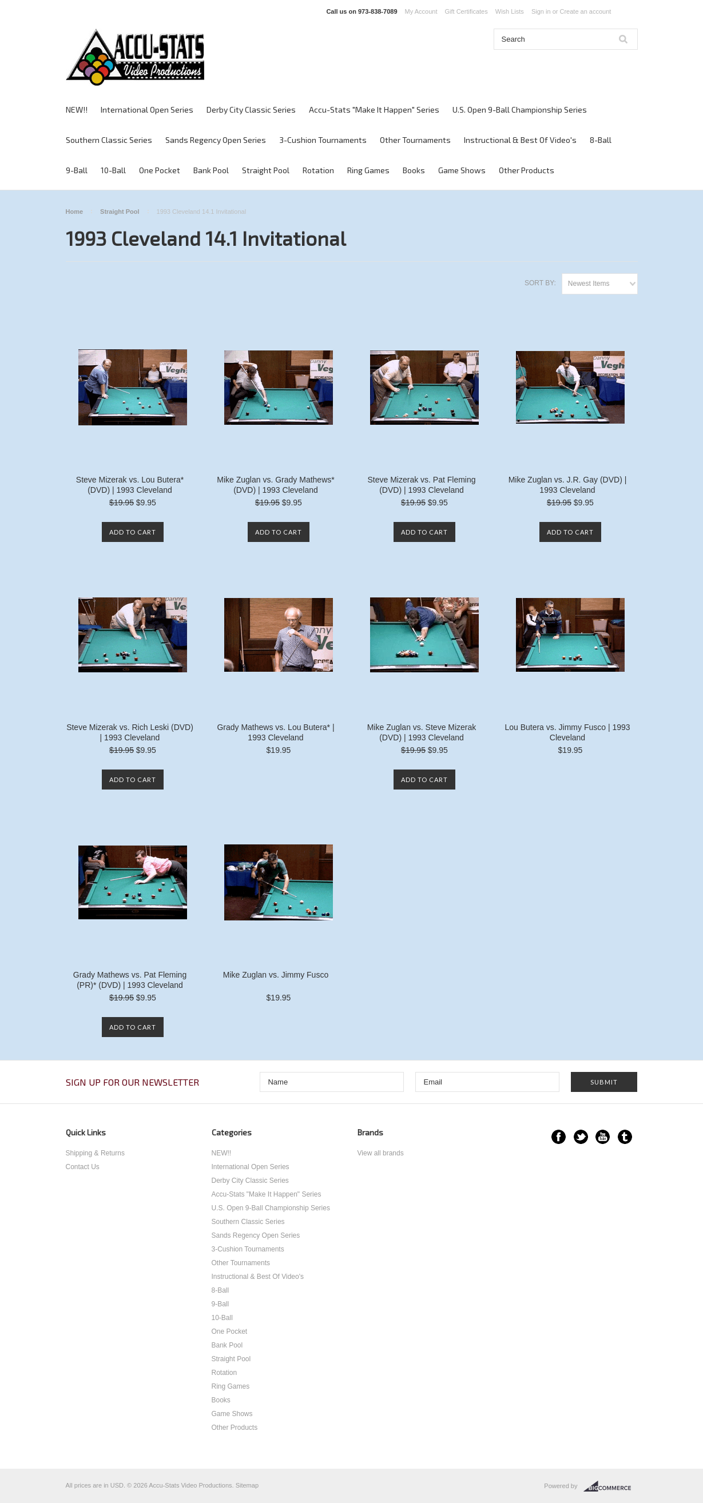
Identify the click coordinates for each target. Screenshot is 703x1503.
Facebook (558, 1137)
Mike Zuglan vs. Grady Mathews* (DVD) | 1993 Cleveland (275, 485)
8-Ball (600, 140)
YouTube (602, 1137)
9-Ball (77, 170)
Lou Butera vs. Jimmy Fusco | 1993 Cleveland (567, 732)
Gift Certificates (466, 11)
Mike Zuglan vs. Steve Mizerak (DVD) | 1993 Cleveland (421, 732)
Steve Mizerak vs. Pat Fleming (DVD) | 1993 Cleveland (421, 485)
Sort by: (540, 283)
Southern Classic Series (109, 140)
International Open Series (147, 109)
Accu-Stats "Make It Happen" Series (374, 109)
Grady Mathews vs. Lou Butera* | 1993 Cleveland (275, 732)
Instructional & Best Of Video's (520, 140)
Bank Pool (211, 170)
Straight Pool (265, 170)
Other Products (526, 170)
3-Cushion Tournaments (323, 140)
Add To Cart (132, 532)
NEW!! (77, 109)
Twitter (581, 1137)
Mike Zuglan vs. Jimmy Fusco (275, 974)
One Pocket (159, 170)
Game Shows (462, 170)
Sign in (541, 11)
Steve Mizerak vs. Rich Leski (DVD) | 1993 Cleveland (129, 732)
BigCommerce (610, 1486)
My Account (421, 11)
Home (75, 211)
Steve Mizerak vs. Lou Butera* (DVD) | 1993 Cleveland (130, 485)
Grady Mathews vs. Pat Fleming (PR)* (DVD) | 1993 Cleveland (129, 980)
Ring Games (368, 170)
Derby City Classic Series (251, 109)
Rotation (318, 170)
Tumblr (625, 1137)
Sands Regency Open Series (215, 140)
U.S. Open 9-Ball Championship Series (519, 109)
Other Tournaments (415, 140)
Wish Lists (509, 11)
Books (414, 170)
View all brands (381, 1153)
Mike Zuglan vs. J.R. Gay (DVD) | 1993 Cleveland (568, 485)
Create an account (585, 11)
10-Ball (113, 170)
